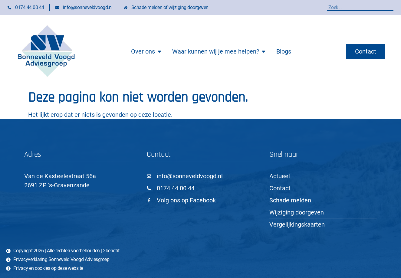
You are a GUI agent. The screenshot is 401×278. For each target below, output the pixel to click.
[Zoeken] (391, 7)
